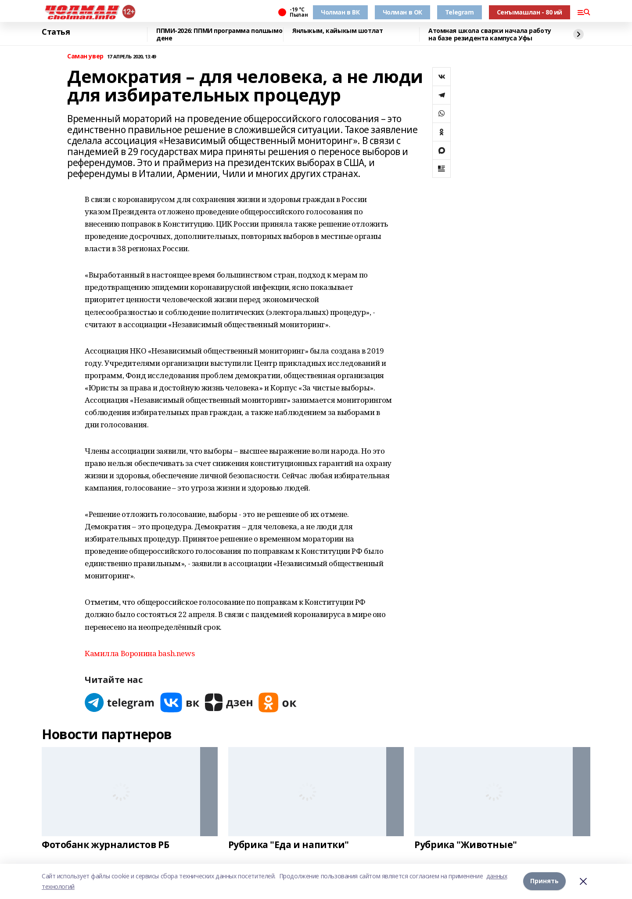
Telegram (459, 12)
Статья (56, 32)
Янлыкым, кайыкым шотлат (337, 31)
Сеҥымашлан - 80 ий (529, 12)
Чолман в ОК (402, 12)
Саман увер (85, 56)
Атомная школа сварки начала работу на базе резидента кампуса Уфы (489, 34)
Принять (544, 881)
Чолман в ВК (340, 12)
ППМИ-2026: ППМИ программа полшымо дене (219, 34)
